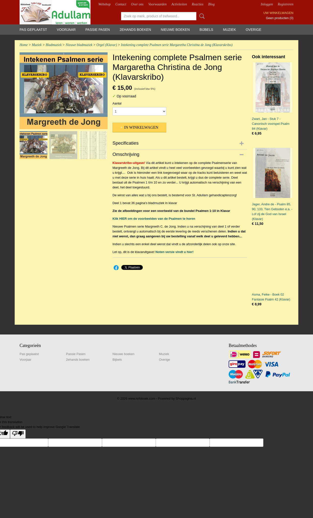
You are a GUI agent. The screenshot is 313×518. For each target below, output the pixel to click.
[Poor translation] (18, 433)
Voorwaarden (157, 4)
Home (24, 45)
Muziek (229, 30)
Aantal (117, 103)
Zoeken (201, 16)
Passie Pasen (97, 30)
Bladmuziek (54, 45)
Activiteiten (179, 4)
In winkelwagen (141, 127)
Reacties (197, 4)
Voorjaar (66, 30)
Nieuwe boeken (175, 30)
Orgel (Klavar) (106, 45)
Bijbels (206, 30)
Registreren (285, 4)
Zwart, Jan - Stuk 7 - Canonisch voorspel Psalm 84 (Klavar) (271, 123)
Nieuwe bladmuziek (79, 45)
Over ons (137, 4)
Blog (211, 4)
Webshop (104, 4)
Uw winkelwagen (278, 13)
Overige (253, 30)
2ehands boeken (135, 30)
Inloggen (267, 4)
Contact (120, 4)
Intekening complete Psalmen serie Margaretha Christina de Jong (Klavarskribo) (177, 45)
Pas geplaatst (33, 30)
